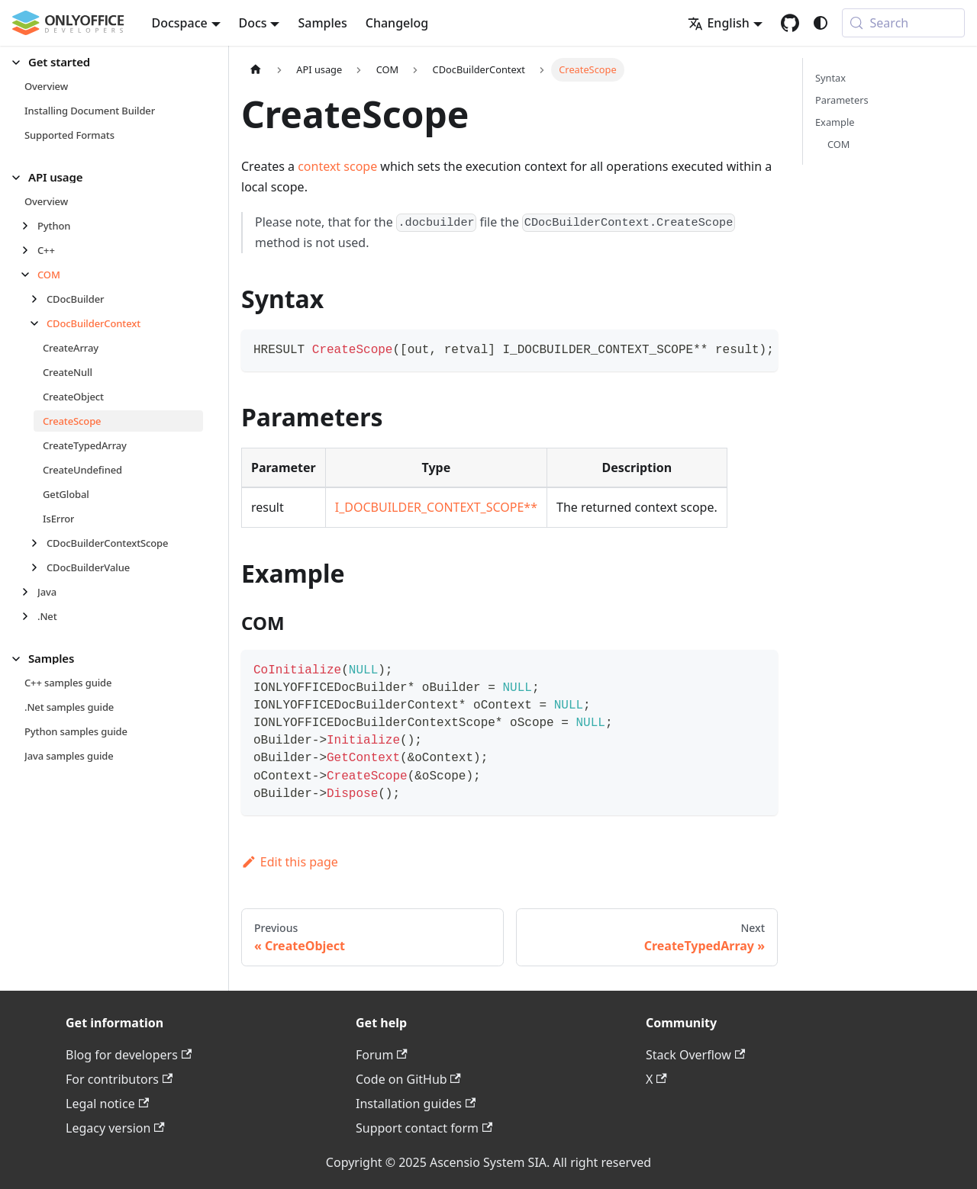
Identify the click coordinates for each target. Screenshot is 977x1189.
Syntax (830, 78)
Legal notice (107, 1103)
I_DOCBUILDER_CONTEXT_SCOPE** (436, 507)
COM (838, 144)
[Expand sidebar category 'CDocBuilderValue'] (39, 567)
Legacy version (115, 1128)
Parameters (842, 100)
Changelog (397, 22)
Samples (322, 22)
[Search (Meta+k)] (903, 22)
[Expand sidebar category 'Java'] (29, 592)
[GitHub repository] (790, 23)
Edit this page (289, 861)
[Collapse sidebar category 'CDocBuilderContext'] (39, 323)
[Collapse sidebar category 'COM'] (29, 274)
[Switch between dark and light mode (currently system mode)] (820, 23)
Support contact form (424, 1128)
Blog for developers (129, 1054)
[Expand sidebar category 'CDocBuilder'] (39, 299)
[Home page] (255, 70)
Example (834, 122)
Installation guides (416, 1103)
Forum (382, 1054)
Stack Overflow (695, 1054)
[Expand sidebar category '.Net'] (29, 616)
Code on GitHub (408, 1079)
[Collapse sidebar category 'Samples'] (20, 658)
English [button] (718, 22)
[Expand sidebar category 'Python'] (29, 225)
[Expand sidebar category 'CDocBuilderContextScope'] (39, 543)
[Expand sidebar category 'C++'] (29, 250)
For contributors (119, 1079)
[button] (107, 62)
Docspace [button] (180, 22)
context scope (337, 166)
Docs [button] (253, 22)
